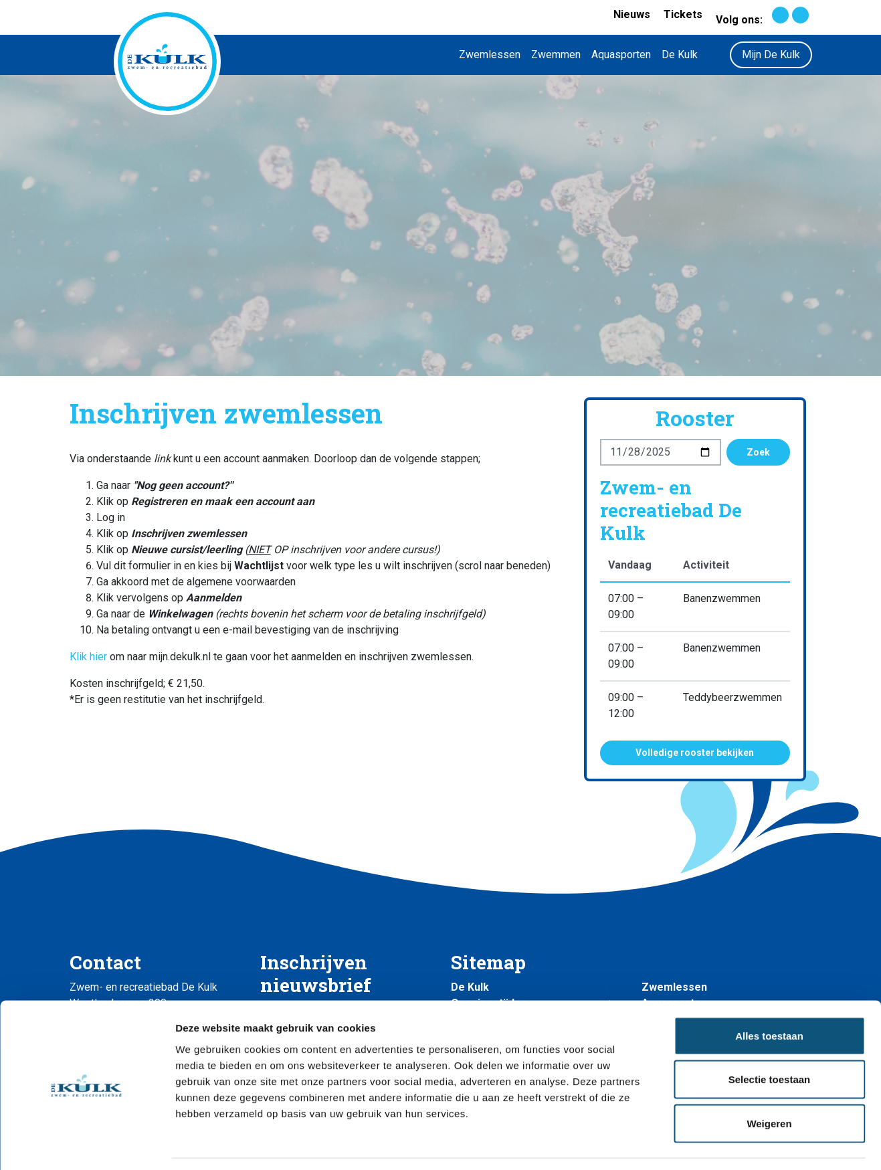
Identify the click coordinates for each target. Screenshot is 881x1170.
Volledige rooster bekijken (694, 752)
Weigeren (769, 1082)
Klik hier (88, 656)
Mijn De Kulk (771, 54)
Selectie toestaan (769, 1038)
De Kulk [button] (680, 54)
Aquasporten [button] (621, 54)
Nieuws (631, 14)
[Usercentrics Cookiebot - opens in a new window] (86, 1144)
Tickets (683, 14)
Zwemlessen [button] (489, 54)
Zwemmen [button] (556, 54)
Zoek (758, 452)
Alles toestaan (769, 994)
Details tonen (723, 1143)
